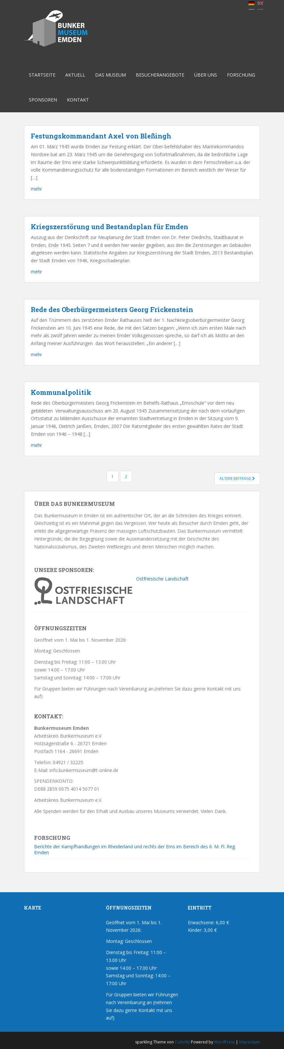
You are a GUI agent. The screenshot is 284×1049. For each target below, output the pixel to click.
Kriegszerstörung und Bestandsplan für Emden (109, 226)
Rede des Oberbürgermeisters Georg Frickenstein (112, 309)
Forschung (241, 75)
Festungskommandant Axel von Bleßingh (101, 136)
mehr (36, 189)
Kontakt (78, 100)
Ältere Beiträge (237, 478)
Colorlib (182, 1042)
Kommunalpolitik (61, 392)
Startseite (42, 75)
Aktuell (75, 75)
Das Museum (110, 75)
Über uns (205, 75)
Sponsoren (43, 100)
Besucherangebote (160, 75)
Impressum (249, 1042)
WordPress (224, 1042)
